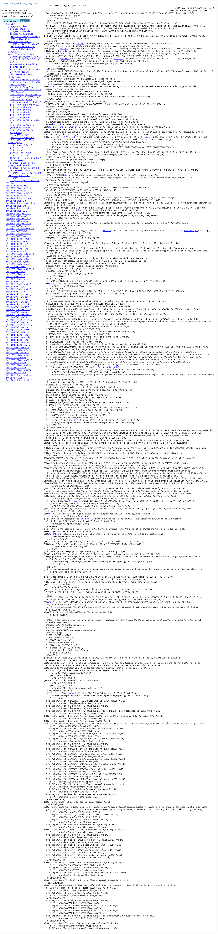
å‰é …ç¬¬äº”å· (56, 127)
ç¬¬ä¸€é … (65, 51)
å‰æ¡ (80, 43)
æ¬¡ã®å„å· (191, 231)
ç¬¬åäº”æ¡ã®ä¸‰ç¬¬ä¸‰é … (106, 367)
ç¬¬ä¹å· (77, 127)
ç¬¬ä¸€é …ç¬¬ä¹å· (70, 137)
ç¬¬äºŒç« (70, 693)
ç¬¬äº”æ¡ (106, 231)
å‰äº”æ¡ (86, 519)
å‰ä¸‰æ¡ (73, 501)
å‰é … (64, 48)
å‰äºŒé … (54, 534)
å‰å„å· (57, 124)
